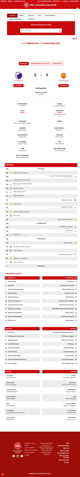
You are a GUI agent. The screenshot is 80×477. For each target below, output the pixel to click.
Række (59, 104)
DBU (67, 443)
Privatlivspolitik (29, 452)
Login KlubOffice (30, 447)
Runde (59, 121)
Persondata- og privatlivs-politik (40, 473)
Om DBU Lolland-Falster (30, 444)
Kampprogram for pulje (40, 63)
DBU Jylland (64, 450)
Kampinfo (23, 63)
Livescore (31, 19)
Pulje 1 (22, 112)
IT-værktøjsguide (19, 1)
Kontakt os (56, 1)
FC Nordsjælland (63, 80)
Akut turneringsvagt (44, 1)
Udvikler (59, 135)
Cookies (27, 455)
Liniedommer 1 (59, 128)
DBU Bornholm (63, 445)
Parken (59, 112)
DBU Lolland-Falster (64, 456)
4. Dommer (22, 142)
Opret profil (74, 1)
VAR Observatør (60, 148)
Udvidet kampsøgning (16, 19)
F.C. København (18, 80)
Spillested (59, 110)
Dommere (4, 1)
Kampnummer (23, 104)
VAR (59, 142)
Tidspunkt (22, 121)
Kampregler (57, 63)
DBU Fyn (66, 448)
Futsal (66, 462)
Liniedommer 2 (22, 135)
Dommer (22, 128)
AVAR (22, 148)
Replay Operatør (22, 155)
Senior (10, 1)
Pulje (22, 110)
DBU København (63, 453)
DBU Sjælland (64, 460)
